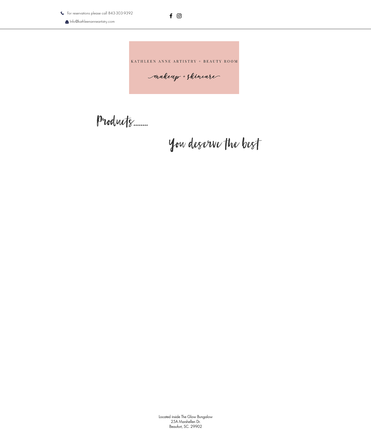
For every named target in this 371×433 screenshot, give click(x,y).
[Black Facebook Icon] (171, 16)
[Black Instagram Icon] (179, 16)
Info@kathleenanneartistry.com (92, 21)
